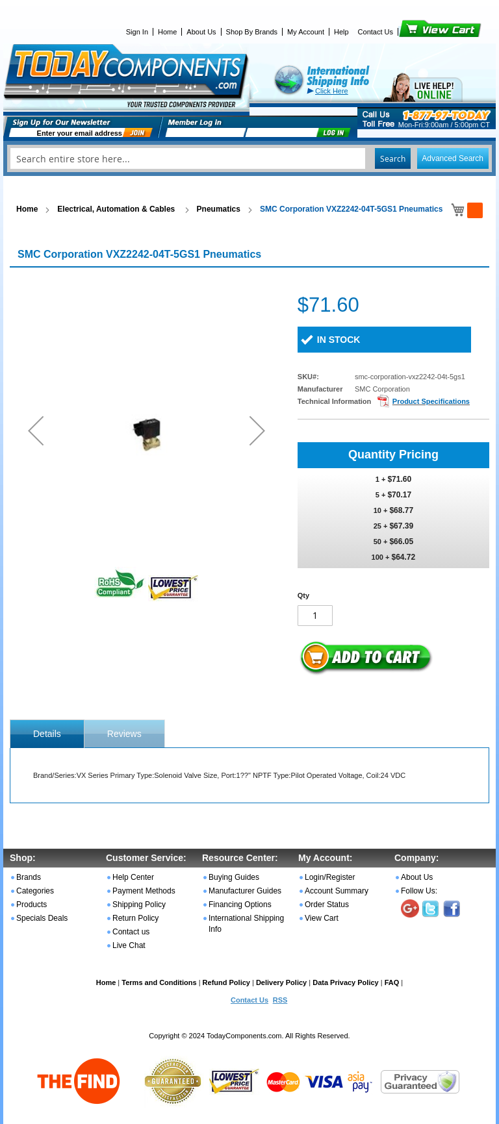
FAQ (392, 982)
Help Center (133, 877)
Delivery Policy (281, 982)
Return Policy (135, 918)
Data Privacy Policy (346, 982)
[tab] (47, 733)
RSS (280, 1000)
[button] (36, 430)
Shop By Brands (252, 32)
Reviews (124, 734)
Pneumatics (218, 209)
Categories (35, 890)
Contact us (130, 931)
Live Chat (129, 945)
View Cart (418, 32)
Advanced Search (452, 158)
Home (167, 32)
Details (47, 734)
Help (341, 32)
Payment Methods (143, 890)
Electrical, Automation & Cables (117, 209)
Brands (28, 877)
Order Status (327, 904)
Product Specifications (431, 401)
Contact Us (375, 32)
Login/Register (330, 877)
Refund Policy (226, 982)
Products (31, 904)
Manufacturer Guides (245, 890)
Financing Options (240, 904)
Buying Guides (234, 877)
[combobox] (249, 158)
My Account (305, 32)
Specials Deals (42, 918)
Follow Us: (419, 890)
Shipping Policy (139, 904)
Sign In (137, 32)
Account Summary (336, 890)
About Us (201, 32)
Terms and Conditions (159, 982)
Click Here (331, 91)
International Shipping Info (246, 924)
